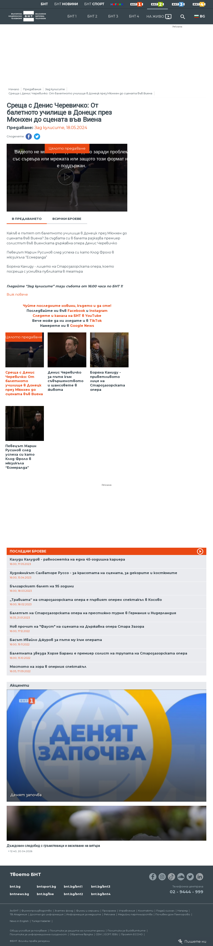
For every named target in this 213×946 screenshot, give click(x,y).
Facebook (76, 311)
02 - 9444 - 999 (186, 891)
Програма (109, 910)
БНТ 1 (72, 16)
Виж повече (17, 294)
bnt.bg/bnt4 (101, 894)
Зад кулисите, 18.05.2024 (60, 127)
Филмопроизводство (36, 910)
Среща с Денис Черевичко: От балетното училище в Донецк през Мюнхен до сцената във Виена (80, 93)
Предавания (32, 89)
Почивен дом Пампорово (172, 914)
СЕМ (99, 934)
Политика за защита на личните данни (77, 930)
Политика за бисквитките (127, 930)
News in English (19, 921)
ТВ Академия (18, 914)
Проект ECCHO (132, 934)
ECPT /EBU (111, 934)
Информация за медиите (83, 914)
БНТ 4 (134, 16)
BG (202, 16)
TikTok (95, 321)
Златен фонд (64, 910)
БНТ (44, 4)
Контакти (145, 910)
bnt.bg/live (45, 894)
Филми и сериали (87, 910)
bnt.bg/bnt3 (100, 886)
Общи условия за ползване (28, 930)
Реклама (177, 26)
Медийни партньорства (135, 914)
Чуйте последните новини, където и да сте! (67, 306)
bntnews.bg (19, 894)
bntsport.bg (46, 886)
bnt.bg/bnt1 (73, 886)
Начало (14, 89)
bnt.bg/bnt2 (73, 894)
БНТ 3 (113, 16)
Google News (82, 326)
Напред (182, 910)
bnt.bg (15, 886)
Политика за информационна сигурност (38, 934)
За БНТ (14, 910)
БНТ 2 (92, 16)
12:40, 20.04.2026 (21, 851)
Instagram (98, 311)
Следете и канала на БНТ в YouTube (67, 316)
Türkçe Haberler (41, 921)
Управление (127, 910)
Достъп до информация (46, 914)
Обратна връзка (81, 934)
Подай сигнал (165, 910)
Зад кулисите (55, 89)
